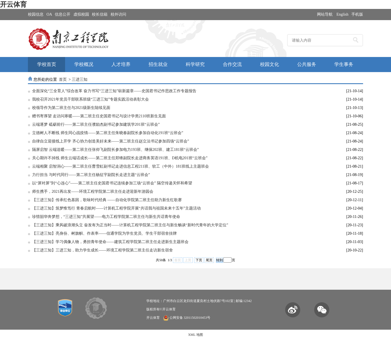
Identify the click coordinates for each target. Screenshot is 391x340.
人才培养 (120, 64)
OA (49, 14)
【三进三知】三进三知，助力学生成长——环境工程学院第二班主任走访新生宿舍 (102, 250)
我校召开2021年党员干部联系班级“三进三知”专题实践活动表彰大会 (90, 99)
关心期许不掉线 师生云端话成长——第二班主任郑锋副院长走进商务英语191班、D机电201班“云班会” (120, 158)
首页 (63, 79)
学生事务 (343, 64)
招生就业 (158, 64)
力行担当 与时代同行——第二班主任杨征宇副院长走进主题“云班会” (91, 175)
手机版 (357, 14)
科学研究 (195, 64)
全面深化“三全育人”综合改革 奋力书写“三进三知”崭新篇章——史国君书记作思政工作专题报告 (114, 91)
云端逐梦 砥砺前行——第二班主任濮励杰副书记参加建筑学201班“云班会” (96, 124)
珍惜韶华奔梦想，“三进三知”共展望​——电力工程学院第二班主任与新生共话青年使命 (106, 217)
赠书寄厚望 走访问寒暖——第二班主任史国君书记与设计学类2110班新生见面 (99, 116)
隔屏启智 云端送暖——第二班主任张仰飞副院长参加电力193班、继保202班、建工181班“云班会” (115, 150)
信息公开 (62, 14)
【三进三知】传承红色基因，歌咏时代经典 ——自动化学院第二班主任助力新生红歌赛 (107, 200)
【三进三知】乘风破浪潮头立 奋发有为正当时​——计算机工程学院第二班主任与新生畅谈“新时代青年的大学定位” (130, 225)
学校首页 (46, 64)
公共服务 (306, 64)
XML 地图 (195, 335)
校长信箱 (100, 14)
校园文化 (269, 64)
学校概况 (83, 64)
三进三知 (79, 79)
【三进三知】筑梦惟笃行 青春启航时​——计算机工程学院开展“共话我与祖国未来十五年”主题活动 (116, 208)
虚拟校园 (81, 14)
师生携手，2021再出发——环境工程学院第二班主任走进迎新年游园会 (92, 191)
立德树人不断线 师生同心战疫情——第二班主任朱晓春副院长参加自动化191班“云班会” (107, 133)
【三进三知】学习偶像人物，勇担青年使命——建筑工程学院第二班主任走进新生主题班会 (110, 242)
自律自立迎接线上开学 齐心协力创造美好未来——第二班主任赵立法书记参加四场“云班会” (110, 141)
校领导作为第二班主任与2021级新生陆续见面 (71, 108)
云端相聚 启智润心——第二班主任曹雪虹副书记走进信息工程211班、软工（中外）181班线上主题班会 (120, 166)
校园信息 (36, 14)
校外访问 (118, 14)
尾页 (209, 260)
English (343, 14)
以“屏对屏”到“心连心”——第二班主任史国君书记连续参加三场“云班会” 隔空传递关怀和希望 (112, 183)
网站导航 (325, 14)
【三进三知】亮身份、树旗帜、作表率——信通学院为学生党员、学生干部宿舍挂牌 (104, 233)
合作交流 (232, 64)
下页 (199, 260)
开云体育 (13, 4)
